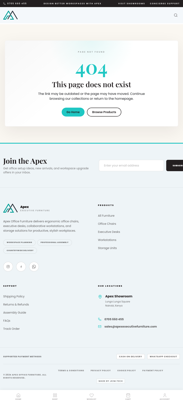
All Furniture (106, 216)
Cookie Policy (126, 370)
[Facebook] (21, 266)
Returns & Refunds (16, 304)
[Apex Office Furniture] (10, 15)
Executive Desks (109, 232)
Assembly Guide (14, 313)
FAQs (6, 321)
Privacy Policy (101, 370)
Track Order (11, 329)
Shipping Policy (14, 296)
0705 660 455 (15, 3)
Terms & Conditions (71, 370)
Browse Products (104, 112)
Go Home (73, 112)
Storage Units (107, 248)
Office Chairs (107, 224)
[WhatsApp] (34, 266)
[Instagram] (8, 266)
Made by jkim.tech (111, 381)
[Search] (176, 15)
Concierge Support (165, 3)
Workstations (107, 240)
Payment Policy (152, 370)
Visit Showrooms (131, 3)
